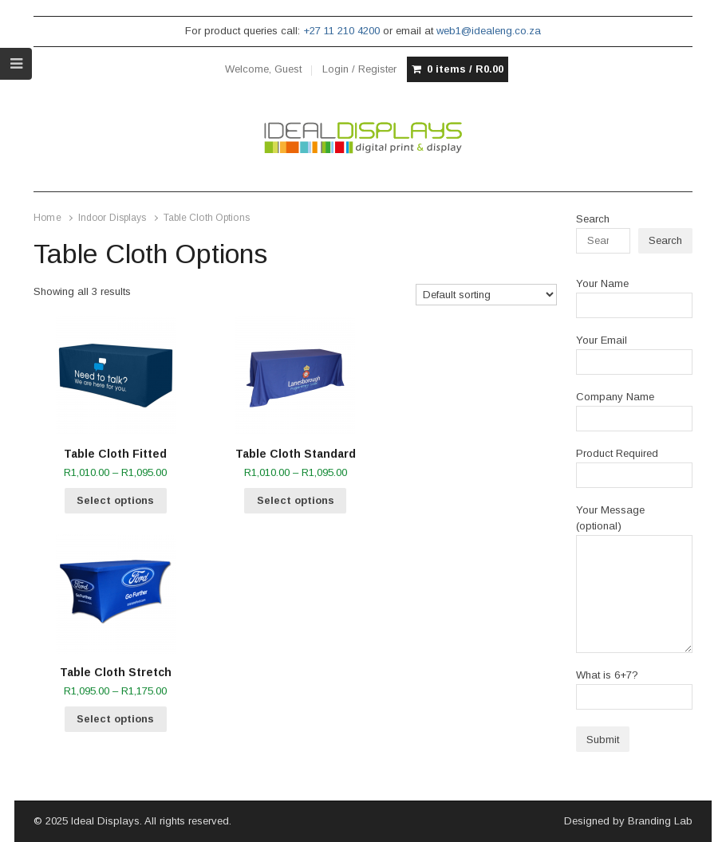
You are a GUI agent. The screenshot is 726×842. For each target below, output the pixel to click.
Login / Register (359, 69)
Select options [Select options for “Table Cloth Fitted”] (115, 500)
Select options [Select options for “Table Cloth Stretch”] (115, 719)
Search (593, 219)
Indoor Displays (112, 217)
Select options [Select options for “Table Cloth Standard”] (295, 500)
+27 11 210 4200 (341, 31)
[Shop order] (486, 294)
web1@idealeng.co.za (488, 31)
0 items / (465, 69)
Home (47, 217)
